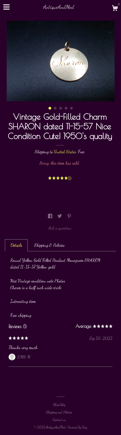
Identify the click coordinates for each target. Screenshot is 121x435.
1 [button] (50, 108)
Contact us (59, 420)
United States (65, 151)
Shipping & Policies (49, 245)
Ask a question (59, 227)
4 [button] (66, 108)
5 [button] (71, 108)
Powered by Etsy (77, 427)
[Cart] (115, 9)
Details (16, 245)
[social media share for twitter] (60, 216)
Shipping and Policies (59, 412)
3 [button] (60, 108)
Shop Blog (59, 405)
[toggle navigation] (6, 7)
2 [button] (55, 108)
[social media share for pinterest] (69, 216)
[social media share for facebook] (50, 216)
